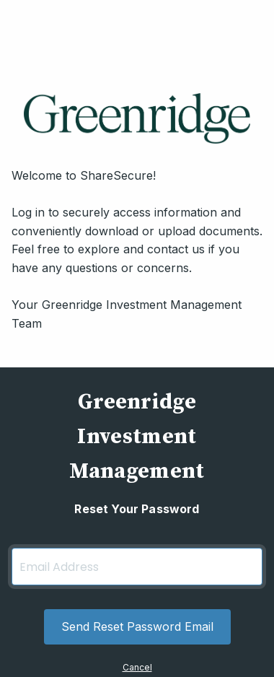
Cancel (137, 667)
